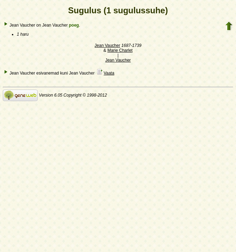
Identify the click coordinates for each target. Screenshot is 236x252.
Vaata (108, 73)
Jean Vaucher (107, 45)
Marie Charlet (120, 50)
